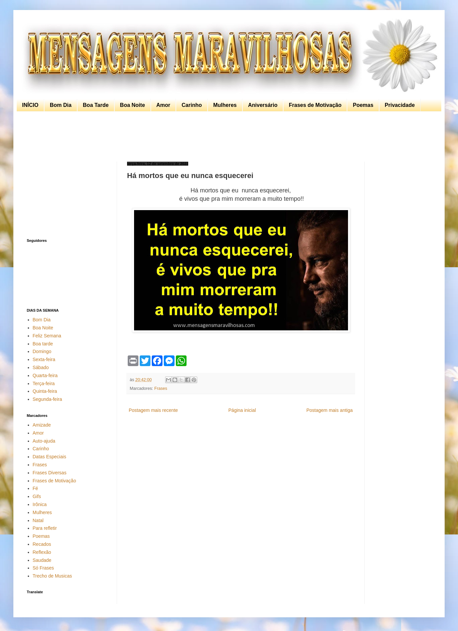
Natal (38, 520)
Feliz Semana (47, 335)
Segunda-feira (47, 399)
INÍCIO (30, 105)
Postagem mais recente (153, 410)
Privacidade (400, 105)
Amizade (42, 425)
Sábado (41, 367)
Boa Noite (132, 105)
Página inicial (242, 410)
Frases (160, 388)
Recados (42, 544)
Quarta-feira (45, 375)
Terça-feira (44, 383)
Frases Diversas (50, 472)
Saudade (42, 560)
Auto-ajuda (44, 441)
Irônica (40, 504)
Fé (35, 488)
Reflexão (42, 552)
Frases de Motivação (315, 105)
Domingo (42, 351)
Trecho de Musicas (52, 576)
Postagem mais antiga (329, 410)
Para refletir (45, 528)
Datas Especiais (49, 456)
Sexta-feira (44, 359)
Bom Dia (61, 105)
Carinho (192, 105)
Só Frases (43, 568)
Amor (163, 105)
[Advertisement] (227, 137)
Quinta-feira (45, 391)
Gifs (37, 496)
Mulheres (225, 105)
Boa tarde (43, 343)
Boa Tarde (96, 105)
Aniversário (262, 105)
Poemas (363, 105)
